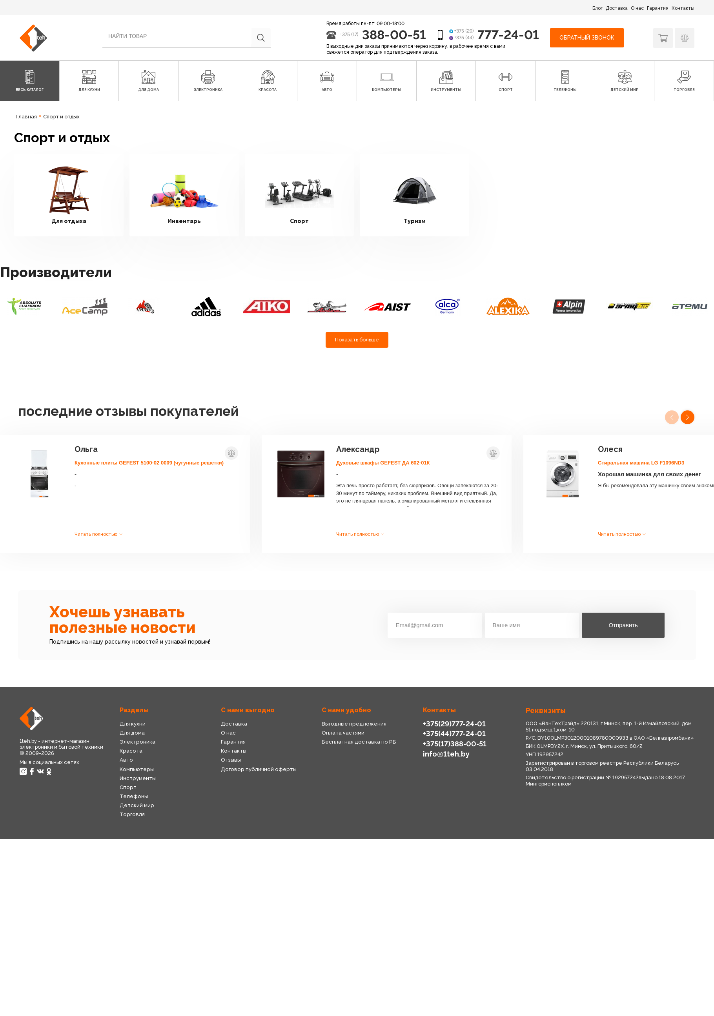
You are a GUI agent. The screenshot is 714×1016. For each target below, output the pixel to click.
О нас (637, 8)
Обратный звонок (586, 37)
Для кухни (133, 724)
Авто (126, 760)
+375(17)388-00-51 (454, 744)
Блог (597, 8)
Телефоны (134, 796)
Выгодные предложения (354, 724)
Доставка (617, 8)
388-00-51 (394, 34)
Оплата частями (343, 733)
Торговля (132, 814)
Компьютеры (137, 769)
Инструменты (138, 778)
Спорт (128, 787)
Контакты (683, 8)
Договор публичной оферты (259, 769)
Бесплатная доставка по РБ (359, 742)
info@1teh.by (446, 754)
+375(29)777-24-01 (454, 724)
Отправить (623, 625)
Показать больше (357, 340)
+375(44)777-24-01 (454, 733)
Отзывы (231, 760)
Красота (131, 751)
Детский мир (137, 805)
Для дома (132, 733)
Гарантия (657, 8)
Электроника (137, 742)
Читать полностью (96, 534)
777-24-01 (508, 34)
